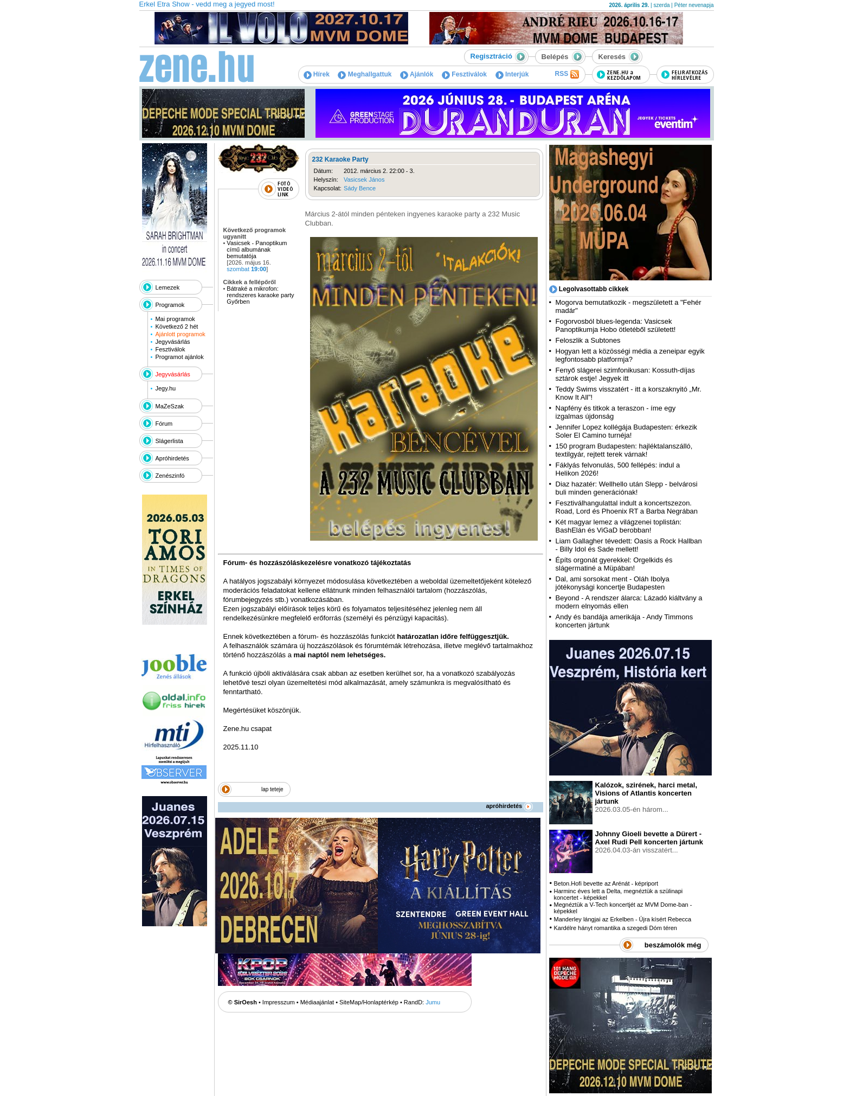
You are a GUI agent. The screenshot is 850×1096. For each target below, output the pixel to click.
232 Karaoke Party (340, 159)
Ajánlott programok (180, 334)
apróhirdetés (509, 806)
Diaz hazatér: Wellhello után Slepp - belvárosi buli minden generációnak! (627, 488)
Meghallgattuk (364, 74)
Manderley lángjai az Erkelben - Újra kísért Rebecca (622, 919)
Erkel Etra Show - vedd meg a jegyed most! (207, 4)
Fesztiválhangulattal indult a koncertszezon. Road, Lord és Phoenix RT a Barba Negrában (627, 507)
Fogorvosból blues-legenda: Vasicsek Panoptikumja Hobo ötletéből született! (616, 325)
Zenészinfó (170, 475)
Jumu (433, 1002)
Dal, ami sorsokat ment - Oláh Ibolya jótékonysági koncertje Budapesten (612, 583)
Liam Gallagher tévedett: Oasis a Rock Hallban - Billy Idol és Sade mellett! (629, 545)
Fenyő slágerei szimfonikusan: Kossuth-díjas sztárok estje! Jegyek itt (625, 374)
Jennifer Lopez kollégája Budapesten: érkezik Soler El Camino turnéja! (627, 431)
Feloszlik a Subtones (588, 340)
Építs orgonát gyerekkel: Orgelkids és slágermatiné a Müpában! (614, 564)
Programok (170, 305)
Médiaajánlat (317, 1002)
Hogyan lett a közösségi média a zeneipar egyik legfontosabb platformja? (630, 355)
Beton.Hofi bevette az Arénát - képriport (605, 883)
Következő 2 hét (176, 326)
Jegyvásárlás (172, 341)
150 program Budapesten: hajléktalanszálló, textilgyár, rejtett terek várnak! (624, 450)
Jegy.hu (165, 388)
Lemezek (168, 287)
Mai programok (175, 319)
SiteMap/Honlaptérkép (368, 1002)
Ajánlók (416, 74)
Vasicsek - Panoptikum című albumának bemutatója (257, 249)
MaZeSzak (170, 406)
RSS (566, 74)
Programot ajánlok (179, 357)
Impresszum (278, 1002)
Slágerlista (169, 441)
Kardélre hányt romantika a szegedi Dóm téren (615, 928)
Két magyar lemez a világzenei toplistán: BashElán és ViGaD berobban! (619, 526)
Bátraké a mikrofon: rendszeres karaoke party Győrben (260, 295)
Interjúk (512, 74)
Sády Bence (360, 188)
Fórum (164, 423)
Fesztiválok (464, 74)
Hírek (317, 74)
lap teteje (272, 789)
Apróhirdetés (172, 458)
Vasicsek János (364, 179)
